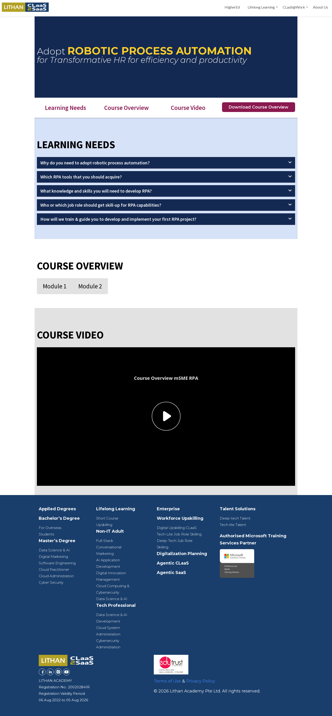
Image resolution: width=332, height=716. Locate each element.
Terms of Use (167, 681)
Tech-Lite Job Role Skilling (179, 534)
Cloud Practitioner (54, 569)
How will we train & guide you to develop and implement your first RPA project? (118, 219)
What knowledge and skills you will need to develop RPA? (96, 191)
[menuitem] (232, 7)
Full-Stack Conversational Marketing (108, 547)
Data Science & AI (54, 550)
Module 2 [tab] (90, 286)
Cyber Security (51, 582)
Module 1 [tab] (54, 286)
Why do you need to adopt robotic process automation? (95, 163)
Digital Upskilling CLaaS (177, 528)
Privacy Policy (200, 681)
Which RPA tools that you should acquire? (81, 177)
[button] (166, 163)
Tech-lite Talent (233, 525)
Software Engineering (57, 563)
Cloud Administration (56, 576)
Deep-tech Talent (235, 518)
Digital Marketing (53, 556)
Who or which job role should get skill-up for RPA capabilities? (100, 205)
